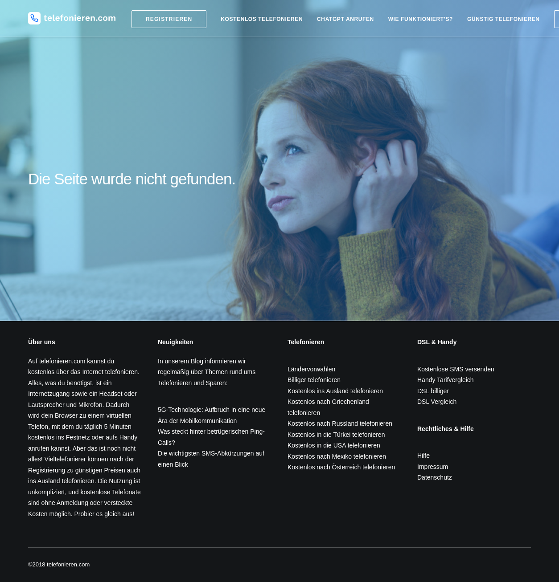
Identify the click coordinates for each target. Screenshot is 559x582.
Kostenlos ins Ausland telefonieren (335, 391)
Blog (197, 361)
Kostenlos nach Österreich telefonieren (341, 467)
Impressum (432, 466)
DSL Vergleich (436, 401)
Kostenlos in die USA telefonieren (334, 445)
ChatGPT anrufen (345, 19)
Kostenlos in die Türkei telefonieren (336, 434)
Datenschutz (434, 477)
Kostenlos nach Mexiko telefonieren (337, 456)
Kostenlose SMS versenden (455, 369)
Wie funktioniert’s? (420, 19)
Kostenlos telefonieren (262, 19)
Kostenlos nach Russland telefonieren (340, 423)
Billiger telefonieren (314, 379)
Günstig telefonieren (503, 19)
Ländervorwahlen (311, 369)
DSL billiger (433, 391)
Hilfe (423, 455)
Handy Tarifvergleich (445, 379)
